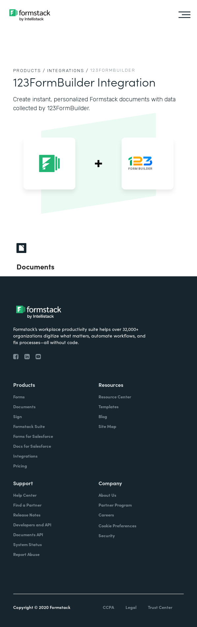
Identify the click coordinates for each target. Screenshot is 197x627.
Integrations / (68, 70)
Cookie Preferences (117, 525)
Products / (29, 70)
